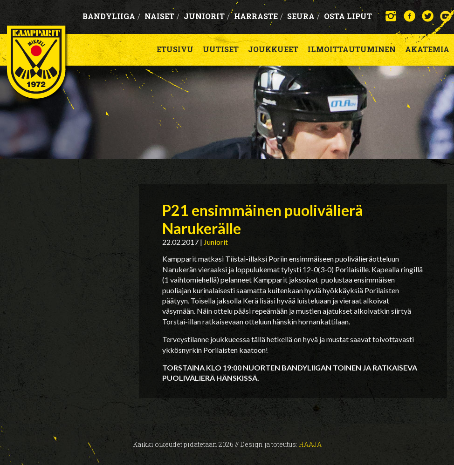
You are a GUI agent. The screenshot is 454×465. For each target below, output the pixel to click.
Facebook (409, 16)
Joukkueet (273, 49)
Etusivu (175, 49)
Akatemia (427, 49)
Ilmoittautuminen (352, 49)
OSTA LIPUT (348, 16)
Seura (303, 16)
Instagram (391, 16)
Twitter (427, 16)
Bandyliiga (111, 16)
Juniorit (207, 16)
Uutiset (221, 49)
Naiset (161, 16)
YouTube (446, 16)
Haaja (310, 444)
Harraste (258, 16)
